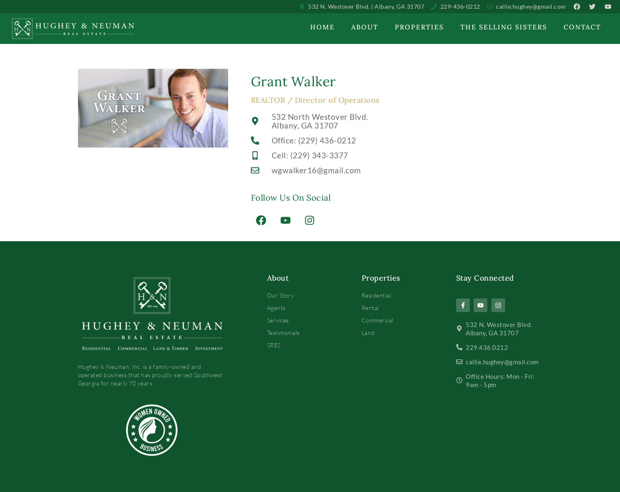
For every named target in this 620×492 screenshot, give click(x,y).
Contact (582, 27)
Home (322, 27)
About (364, 27)
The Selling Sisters (503, 27)
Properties (419, 27)
